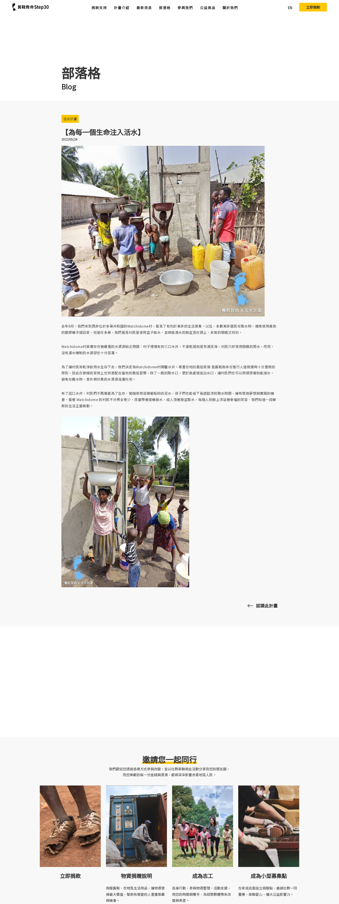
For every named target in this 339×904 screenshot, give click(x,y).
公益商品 (208, 7)
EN (290, 7)
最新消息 (144, 7)
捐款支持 (99, 7)
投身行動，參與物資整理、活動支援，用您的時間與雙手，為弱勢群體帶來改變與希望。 (201, 894)
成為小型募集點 (269, 876)
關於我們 (230, 7)
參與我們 (185, 7)
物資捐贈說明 (136, 876)
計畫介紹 (122, 7)
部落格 (165, 7)
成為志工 (202, 876)
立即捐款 (313, 7)
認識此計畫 (267, 605)
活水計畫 (70, 118)
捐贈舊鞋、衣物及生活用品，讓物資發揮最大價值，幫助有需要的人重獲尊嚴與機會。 (135, 894)
